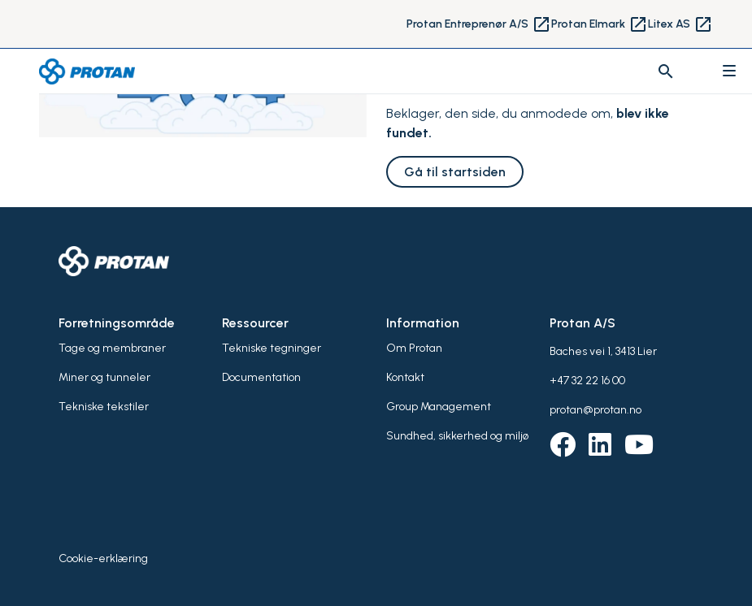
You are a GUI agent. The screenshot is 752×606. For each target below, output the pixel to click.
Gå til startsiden (455, 172)
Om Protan (414, 348)
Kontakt (405, 377)
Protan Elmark (599, 24)
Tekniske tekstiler (104, 406)
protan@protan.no (595, 410)
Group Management (438, 406)
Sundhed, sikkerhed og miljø (457, 436)
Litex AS (680, 24)
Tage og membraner (112, 348)
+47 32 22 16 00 (587, 380)
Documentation (261, 377)
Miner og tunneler (104, 377)
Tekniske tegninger (271, 348)
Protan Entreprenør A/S (478, 24)
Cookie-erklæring (103, 558)
